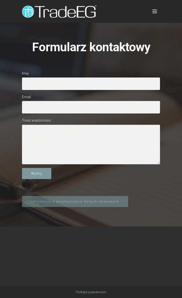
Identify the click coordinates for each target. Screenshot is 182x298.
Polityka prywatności (91, 292)
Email (26, 97)
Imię (25, 74)
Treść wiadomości (36, 121)
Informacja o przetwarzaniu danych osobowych (75, 203)
